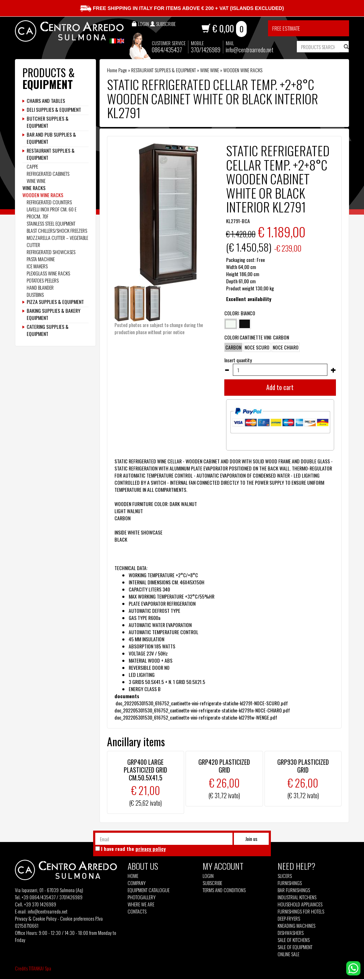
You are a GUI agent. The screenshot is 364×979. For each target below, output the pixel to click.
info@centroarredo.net (249, 49)
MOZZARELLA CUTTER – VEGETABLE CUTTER (57, 241)
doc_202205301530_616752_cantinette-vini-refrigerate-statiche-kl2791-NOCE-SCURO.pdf (201, 703)
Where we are (141, 904)
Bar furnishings (294, 890)
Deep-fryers (289, 918)
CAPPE (32, 166)
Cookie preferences (77, 918)
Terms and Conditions (224, 890)
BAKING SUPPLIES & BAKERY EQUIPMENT (53, 314)
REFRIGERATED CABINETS (48, 173)
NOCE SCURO (257, 347)
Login (208, 875)
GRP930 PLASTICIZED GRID (303, 765)
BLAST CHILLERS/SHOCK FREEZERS (57, 230)
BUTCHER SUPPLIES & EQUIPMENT (48, 122)
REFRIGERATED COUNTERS (49, 202)
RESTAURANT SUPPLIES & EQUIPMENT (163, 70)
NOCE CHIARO (286, 347)
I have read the (133, 848)
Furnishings (290, 882)
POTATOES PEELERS (43, 280)
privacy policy (150, 848)
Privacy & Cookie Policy (36, 918)
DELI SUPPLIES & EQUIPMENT (54, 109)
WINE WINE (209, 70)
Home (133, 875)
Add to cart (280, 387)
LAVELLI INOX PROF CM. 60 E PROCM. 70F (51, 212)
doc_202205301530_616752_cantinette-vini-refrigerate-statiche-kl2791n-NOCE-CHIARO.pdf (202, 710)
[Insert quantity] (280, 370)
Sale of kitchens (294, 939)
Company (137, 882)
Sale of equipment (295, 947)
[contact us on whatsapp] (353, 967)
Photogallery (142, 897)
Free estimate (286, 28)
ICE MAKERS (37, 266)
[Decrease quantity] (226, 370)
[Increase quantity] (333, 370)
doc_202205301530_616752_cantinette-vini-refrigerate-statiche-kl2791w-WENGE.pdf (195, 717)
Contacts (137, 911)
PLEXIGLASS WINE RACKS (48, 273)
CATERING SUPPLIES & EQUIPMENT (48, 330)
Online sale (288, 954)
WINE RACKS (34, 187)
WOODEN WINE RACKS (242, 70)
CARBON (233, 347)
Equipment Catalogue (149, 890)
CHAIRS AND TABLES (46, 100)
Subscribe (212, 882)
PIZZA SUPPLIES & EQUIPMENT (55, 301)
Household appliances (300, 904)
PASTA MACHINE (41, 259)
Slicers (285, 875)
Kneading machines (296, 925)
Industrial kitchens (297, 897)
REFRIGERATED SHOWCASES (51, 252)
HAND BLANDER (40, 287)
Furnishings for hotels (301, 911)
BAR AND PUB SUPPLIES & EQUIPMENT (51, 138)
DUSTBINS (35, 294)
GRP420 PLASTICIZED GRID (224, 765)
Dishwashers (291, 932)
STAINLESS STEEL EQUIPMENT (51, 223)
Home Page (117, 70)
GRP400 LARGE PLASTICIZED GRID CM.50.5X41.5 (145, 769)
